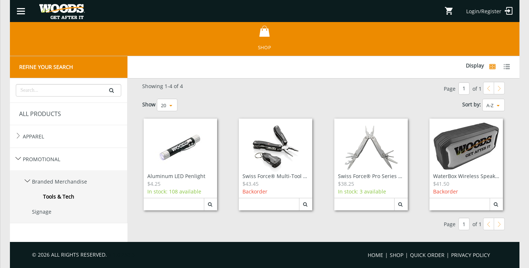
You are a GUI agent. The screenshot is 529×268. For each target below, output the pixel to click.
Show (148, 104)
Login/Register (489, 11)
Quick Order (427, 254)
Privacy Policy (470, 254)
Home (375, 254)
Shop (396, 254)
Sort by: (471, 104)
